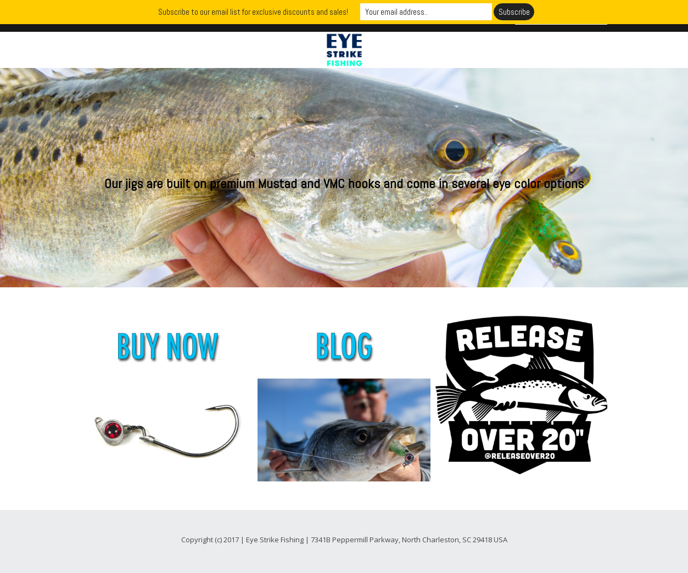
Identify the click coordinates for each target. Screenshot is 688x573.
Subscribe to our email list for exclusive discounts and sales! (253, 12)
